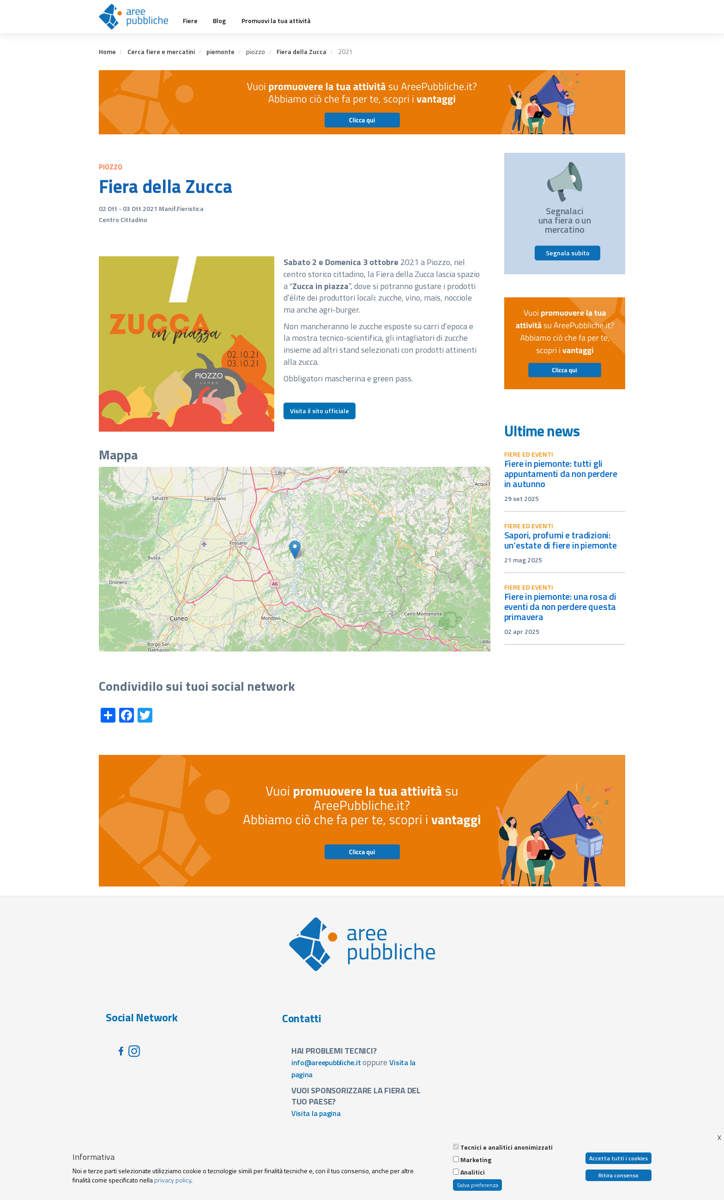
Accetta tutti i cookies (618, 1158)
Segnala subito (568, 253)
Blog (219, 20)
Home (107, 51)
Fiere (190, 20)
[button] (295, 549)
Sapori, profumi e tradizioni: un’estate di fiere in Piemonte (560, 540)
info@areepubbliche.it (326, 1062)
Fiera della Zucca (301, 51)
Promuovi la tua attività (276, 20)
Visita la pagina (316, 1113)
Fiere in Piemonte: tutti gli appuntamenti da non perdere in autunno (560, 473)
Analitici (472, 1172)
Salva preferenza (477, 1185)
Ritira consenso (618, 1175)
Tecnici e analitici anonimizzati (506, 1147)
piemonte (220, 51)
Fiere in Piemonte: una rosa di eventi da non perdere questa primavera (560, 606)
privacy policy (172, 1180)
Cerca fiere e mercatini (161, 51)
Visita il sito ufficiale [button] (319, 411)
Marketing (475, 1159)
